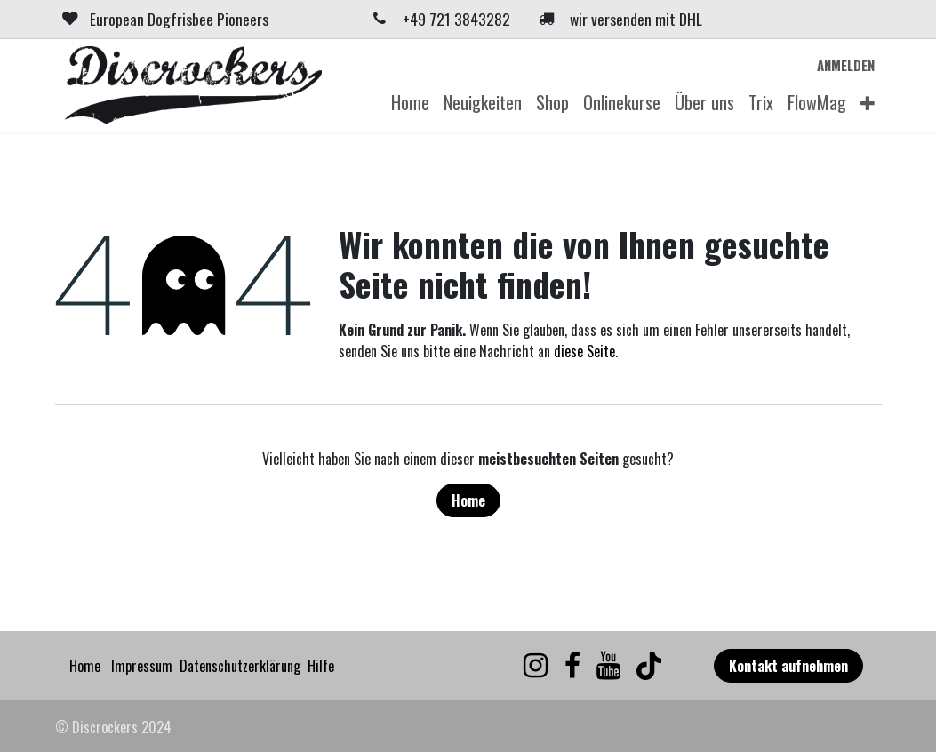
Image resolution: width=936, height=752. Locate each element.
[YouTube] (608, 666)
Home (468, 500)
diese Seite (584, 351)
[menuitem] (410, 102)
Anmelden (846, 65)
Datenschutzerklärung (240, 665)
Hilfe (321, 665)
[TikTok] (649, 666)
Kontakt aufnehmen (788, 665)
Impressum (141, 665)
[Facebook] (572, 666)
